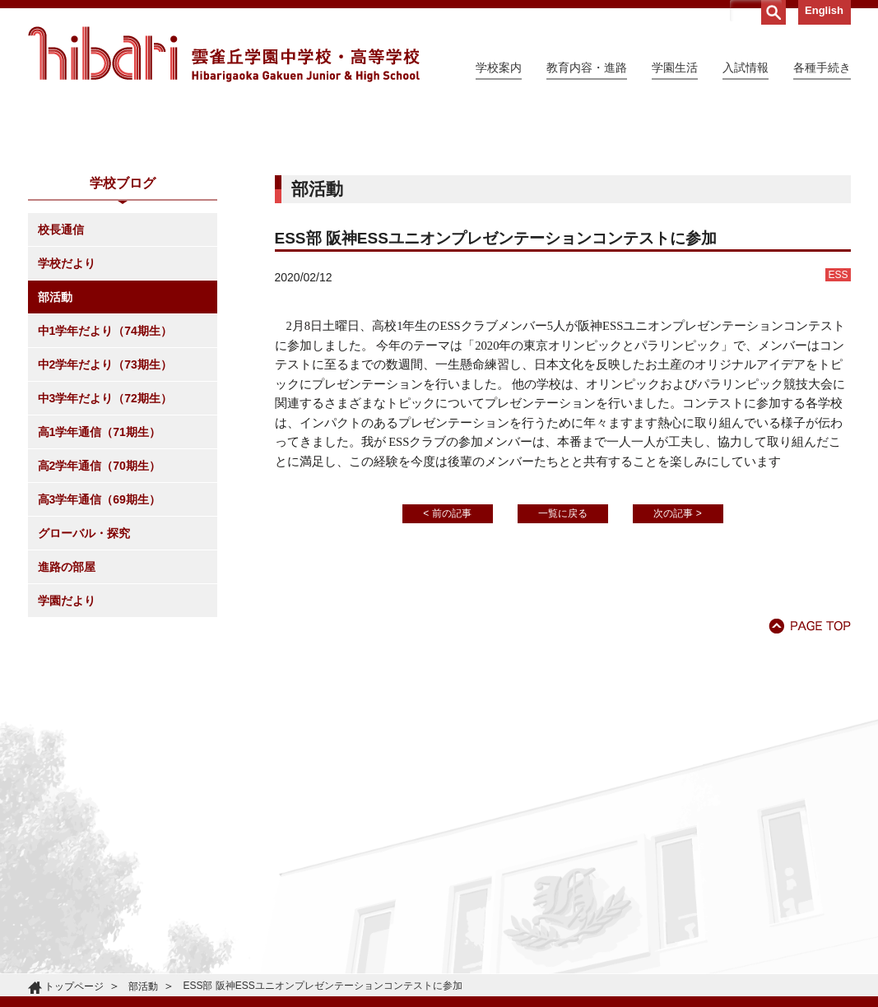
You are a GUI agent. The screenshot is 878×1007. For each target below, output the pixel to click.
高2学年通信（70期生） (99, 615)
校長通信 (61, 379)
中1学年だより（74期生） (105, 480)
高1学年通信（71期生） (99, 581)
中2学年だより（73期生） (105, 514)
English (824, 10)
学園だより (66, 750)
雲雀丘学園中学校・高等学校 (224, 54)
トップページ (74, 986)
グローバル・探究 (84, 682)
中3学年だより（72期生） (105, 548)
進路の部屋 (66, 716)
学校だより (66, 413)
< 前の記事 (447, 663)
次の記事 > (677, 663)
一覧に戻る (563, 663)
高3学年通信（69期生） (99, 649)
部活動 (55, 446)
